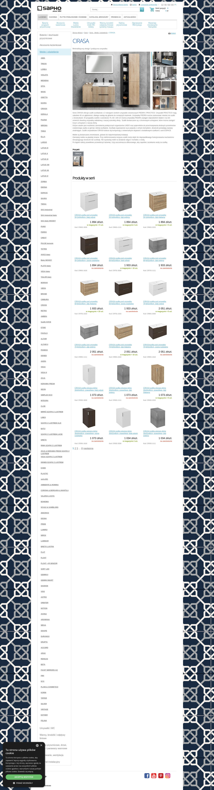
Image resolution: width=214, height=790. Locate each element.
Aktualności (130, 17)
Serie (86, 33)
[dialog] (24, 764)
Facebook (146, 775)
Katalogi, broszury (98, 17)
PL (176, 4)
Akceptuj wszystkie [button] (23, 777)
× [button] (41, 745)
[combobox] (37, 745)
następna (88, 448)
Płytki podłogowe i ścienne (73, 17)
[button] (24, 783)
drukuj (173, 33)
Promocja (116, 17)
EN (172, 4)
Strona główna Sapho (120, 4)
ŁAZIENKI (42, 17)
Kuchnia (53, 17)
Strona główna (77, 33)
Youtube (153, 775)
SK (166, 4)
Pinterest (160, 775)
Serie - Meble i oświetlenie (98, 33)
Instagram (167, 775)
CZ (162, 4)
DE (169, 4)
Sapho (134, 4)
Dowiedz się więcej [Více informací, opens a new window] (25, 771)
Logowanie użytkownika (149, 4)
